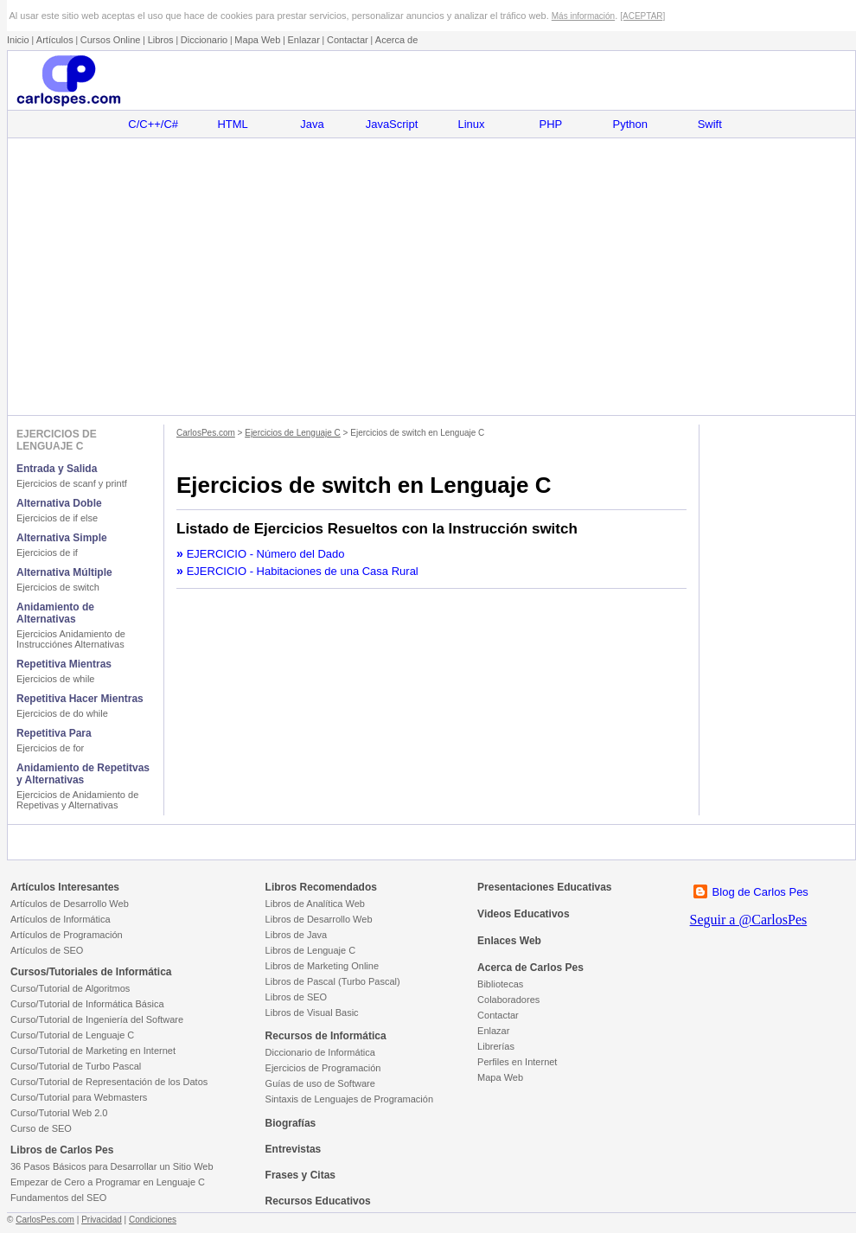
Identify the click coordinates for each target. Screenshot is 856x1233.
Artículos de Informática (60, 919)
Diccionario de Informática (320, 1052)
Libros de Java (296, 935)
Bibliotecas (500, 984)
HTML (232, 124)
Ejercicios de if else (57, 518)
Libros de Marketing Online (322, 966)
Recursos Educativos (318, 1201)
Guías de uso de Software (320, 1083)
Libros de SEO (296, 997)
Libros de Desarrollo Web (319, 919)
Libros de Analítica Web (315, 903)
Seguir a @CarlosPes (749, 919)
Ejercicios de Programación (323, 1068)
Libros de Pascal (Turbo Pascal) (332, 981)
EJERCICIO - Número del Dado (266, 553)
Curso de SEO (41, 1128)
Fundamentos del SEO (58, 1197)
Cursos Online (110, 40)
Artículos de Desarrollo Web (69, 903)
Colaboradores (508, 999)
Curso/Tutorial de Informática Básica (87, 1004)
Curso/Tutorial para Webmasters (78, 1097)
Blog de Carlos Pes (760, 891)
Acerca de (396, 40)
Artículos (54, 40)
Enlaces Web (509, 941)
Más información (583, 16)
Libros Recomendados (321, 887)
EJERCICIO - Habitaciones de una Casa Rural (302, 571)
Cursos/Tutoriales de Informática (91, 972)
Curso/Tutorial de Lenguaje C (72, 1035)
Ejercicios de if (47, 552)
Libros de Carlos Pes (61, 1150)
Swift (710, 124)
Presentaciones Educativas (544, 887)
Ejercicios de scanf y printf (71, 483)
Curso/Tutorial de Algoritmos (70, 988)
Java (311, 124)
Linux (470, 124)
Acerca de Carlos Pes (530, 967)
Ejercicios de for (50, 748)
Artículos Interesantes (64, 887)
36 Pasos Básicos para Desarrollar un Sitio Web (112, 1166)
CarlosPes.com (205, 433)
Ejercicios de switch (57, 587)
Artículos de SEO (46, 950)
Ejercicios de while (55, 679)
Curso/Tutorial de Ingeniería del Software (96, 1019)
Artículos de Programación (66, 935)
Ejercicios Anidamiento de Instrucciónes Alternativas (70, 639)
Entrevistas (293, 1149)
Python (630, 124)
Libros (161, 40)
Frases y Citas (300, 1175)
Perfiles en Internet (517, 1062)
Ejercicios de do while (62, 713)
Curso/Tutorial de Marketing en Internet (93, 1050)
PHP (551, 124)
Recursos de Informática (325, 1036)
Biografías (290, 1123)
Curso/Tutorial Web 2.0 (59, 1113)
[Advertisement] (431, 277)
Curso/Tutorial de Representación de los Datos (109, 1081)
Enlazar (304, 40)
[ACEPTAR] (642, 16)
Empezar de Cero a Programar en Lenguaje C (107, 1182)
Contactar (347, 40)
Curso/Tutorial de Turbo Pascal (75, 1066)
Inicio (18, 40)
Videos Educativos (523, 914)
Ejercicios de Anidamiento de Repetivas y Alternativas (77, 799)
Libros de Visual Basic (312, 1012)
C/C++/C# (153, 124)
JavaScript (392, 124)
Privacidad (101, 1219)
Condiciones (152, 1219)
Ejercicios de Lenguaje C (293, 433)
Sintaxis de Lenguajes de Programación (349, 1099)
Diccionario (204, 40)
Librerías (495, 1046)
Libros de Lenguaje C (310, 950)
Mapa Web (257, 40)
